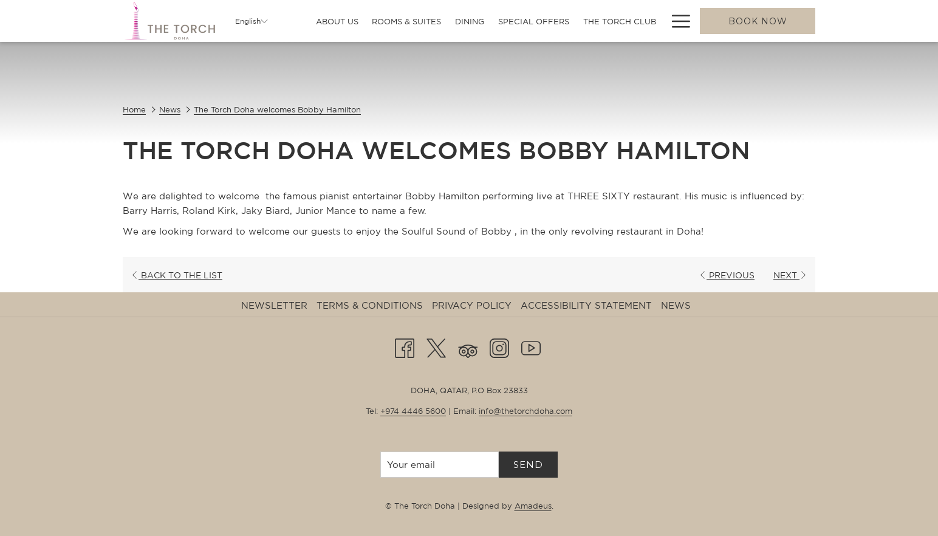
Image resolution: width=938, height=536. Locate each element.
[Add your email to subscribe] (439, 465)
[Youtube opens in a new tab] (531, 346)
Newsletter (274, 305)
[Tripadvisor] (468, 346)
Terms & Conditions (370, 305)
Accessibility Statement (586, 305)
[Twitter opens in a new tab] (436, 346)
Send (528, 464)
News (169, 109)
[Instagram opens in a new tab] (499, 346)
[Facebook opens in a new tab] (404, 346)
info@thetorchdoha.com (525, 411)
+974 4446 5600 (413, 411)
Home (134, 109)
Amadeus (533, 505)
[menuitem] (337, 22)
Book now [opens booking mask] (757, 21)
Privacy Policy (472, 305)
